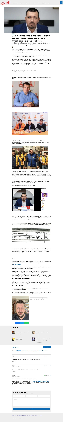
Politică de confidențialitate (21, 415)
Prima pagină (14, 415)
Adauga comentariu (31, 408)
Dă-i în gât (39, 415)
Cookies (28, 415)
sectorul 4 (38, 299)
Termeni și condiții (34, 415)
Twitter (22, 323)
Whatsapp (27, 323)
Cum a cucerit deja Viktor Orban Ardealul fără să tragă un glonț (22, 338)
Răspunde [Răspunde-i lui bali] (14, 371)
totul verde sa (42, 299)
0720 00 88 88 (26, 288)
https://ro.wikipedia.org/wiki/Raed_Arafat (41, 381)
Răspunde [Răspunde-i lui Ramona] (14, 361)
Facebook (18, 323)
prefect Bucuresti (33, 299)
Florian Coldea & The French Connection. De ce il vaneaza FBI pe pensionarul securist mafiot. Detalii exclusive (23, 331)
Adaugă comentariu (19, 334)
